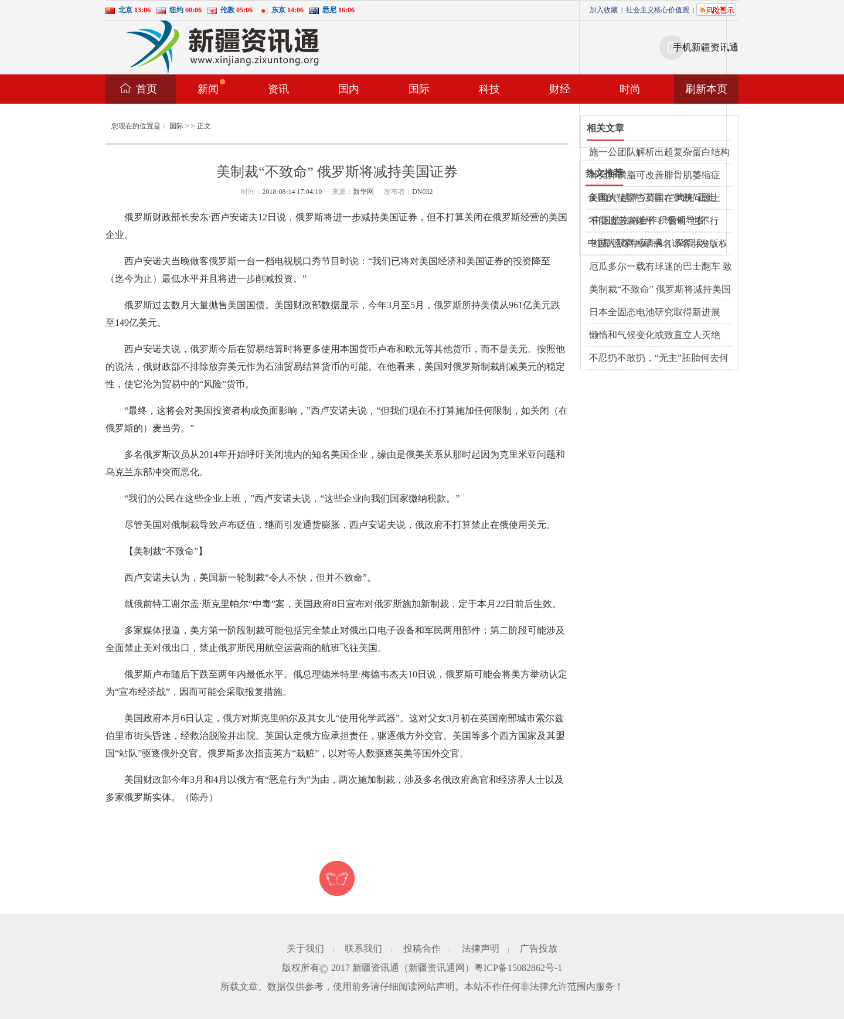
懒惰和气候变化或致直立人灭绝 (654, 335)
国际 (419, 89)
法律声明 (480, 948)
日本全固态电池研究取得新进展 (654, 312)
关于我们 (305, 948)
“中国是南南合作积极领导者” (648, 220)
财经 (559, 89)
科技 (489, 89)
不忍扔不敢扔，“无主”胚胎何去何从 (659, 358)
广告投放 (538, 948)
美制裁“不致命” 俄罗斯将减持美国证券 (660, 290)
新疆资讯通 (375, 968)
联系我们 (363, 948)
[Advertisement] (667, 74)
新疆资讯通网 (437, 968)
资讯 (278, 89)
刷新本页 (706, 89)
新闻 (211, 87)
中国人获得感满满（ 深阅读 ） (651, 243)
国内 (348, 89)
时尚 (630, 89)
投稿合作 (422, 948)
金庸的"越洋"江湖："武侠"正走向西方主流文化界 (652, 198)
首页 (146, 89)
